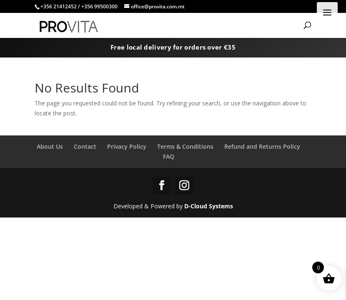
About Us (50, 146)
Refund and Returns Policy (262, 146)
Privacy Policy (126, 146)
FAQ (168, 156)
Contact (85, 146)
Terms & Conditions (185, 146)
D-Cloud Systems (208, 206)
